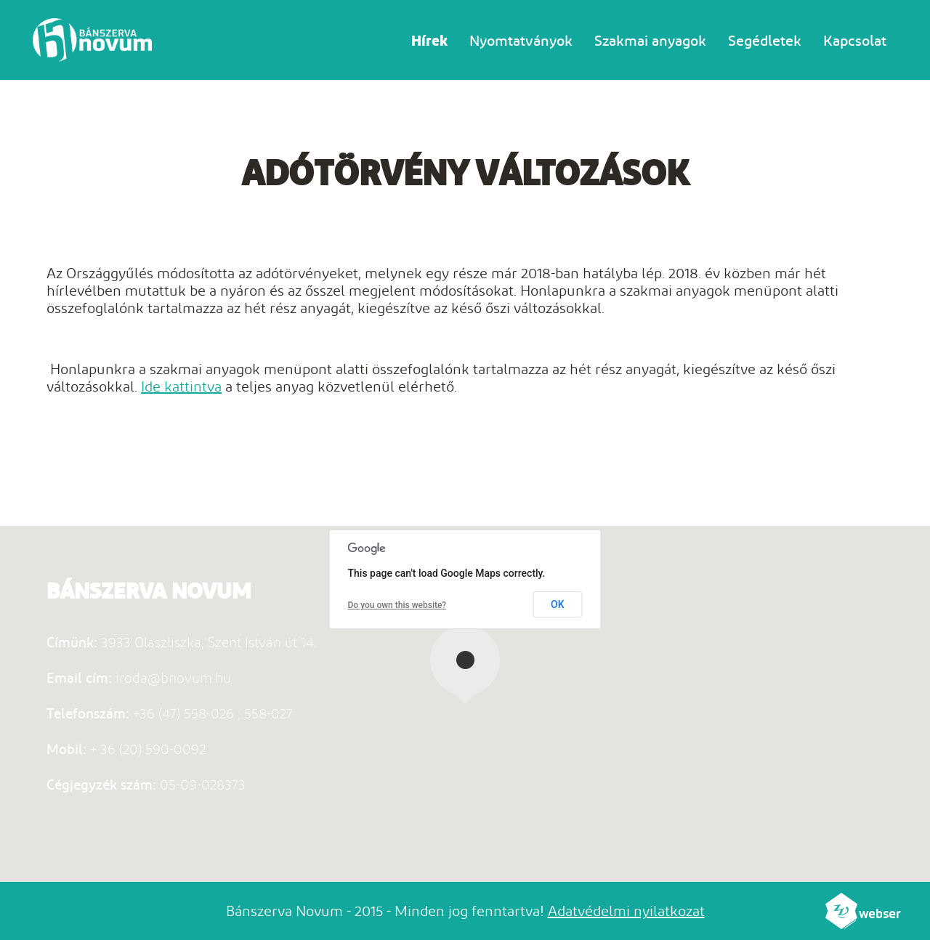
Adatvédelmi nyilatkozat (626, 911)
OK (558, 604)
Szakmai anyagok (650, 40)
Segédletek (764, 40)
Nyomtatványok (521, 40)
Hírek (429, 40)
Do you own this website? (397, 605)
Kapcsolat (854, 40)
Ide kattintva (181, 386)
